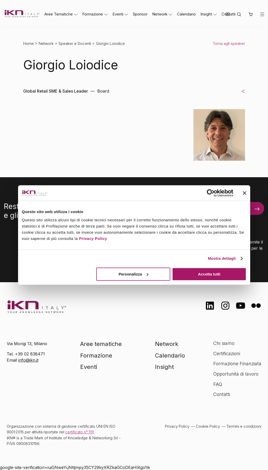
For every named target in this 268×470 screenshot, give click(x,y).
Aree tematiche (101, 344)
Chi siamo (223, 343)
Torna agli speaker (229, 43)
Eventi (117, 14)
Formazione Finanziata (237, 363)
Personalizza (133, 274)
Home (28, 43)
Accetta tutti (209, 274)
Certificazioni (226, 353)
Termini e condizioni (243, 426)
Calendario (186, 14)
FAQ (217, 384)
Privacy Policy (93, 238)
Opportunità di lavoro (235, 374)
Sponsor (140, 14)
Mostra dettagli (222, 258)
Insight (206, 14)
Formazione (92, 14)
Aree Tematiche (58, 14)
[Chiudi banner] (244, 193)
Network (159, 14)
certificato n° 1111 (79, 432)
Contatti (221, 394)
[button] (250, 15)
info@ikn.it (28, 360)
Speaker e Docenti (75, 43)
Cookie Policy (208, 426)
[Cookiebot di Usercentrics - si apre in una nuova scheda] (210, 193)
